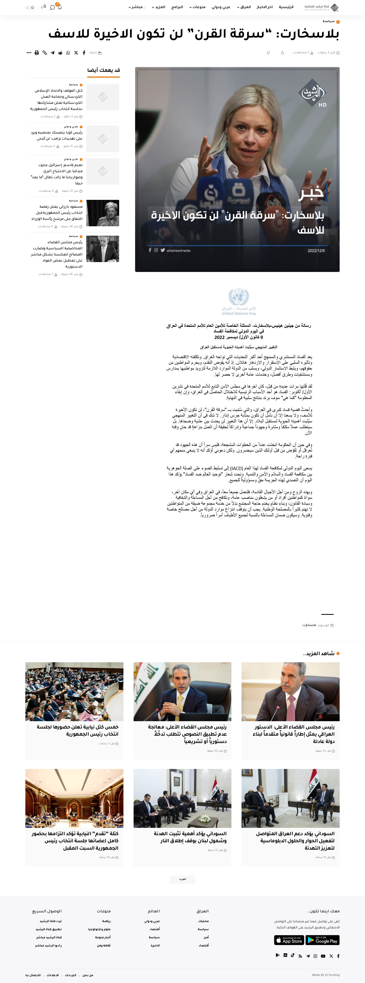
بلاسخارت (309, 625)
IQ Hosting (332, 976)
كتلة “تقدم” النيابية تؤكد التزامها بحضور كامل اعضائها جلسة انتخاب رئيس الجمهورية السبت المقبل (79, 842)
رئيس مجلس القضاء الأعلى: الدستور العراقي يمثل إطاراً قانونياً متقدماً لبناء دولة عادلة (292, 735)
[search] (52, 7)
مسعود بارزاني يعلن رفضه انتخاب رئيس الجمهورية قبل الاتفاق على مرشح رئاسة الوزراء (57, 212)
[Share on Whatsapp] (68, 53)
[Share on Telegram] (52, 53)
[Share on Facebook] (83, 53)
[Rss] (300, 957)
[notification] (59, 7)
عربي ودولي (71, 125)
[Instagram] (315, 957)
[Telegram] (308, 957)
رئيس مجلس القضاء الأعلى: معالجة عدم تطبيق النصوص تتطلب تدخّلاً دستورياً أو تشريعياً (186, 735)
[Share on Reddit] (60, 53)
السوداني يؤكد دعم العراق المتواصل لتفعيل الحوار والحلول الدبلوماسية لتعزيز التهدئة (294, 842)
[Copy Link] (44, 53)
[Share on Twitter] (76, 53)
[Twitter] (331, 957)
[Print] (36, 53)
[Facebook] (338, 957)
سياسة (328, 22)
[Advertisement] (237, 569)
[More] (28, 53)
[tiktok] (293, 957)
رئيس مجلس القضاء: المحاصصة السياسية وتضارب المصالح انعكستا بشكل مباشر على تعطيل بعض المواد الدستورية (56, 254)
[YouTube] (323, 957)
